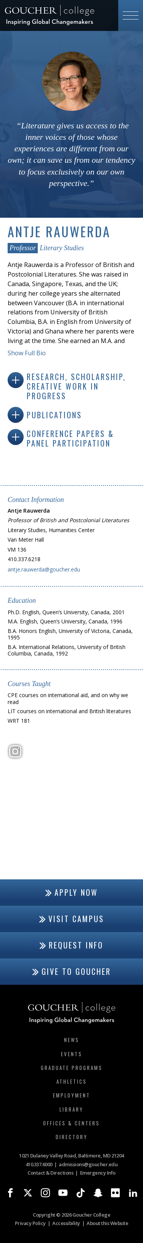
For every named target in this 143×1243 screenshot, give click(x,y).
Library (71, 1109)
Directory (72, 1137)
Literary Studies (62, 248)
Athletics (71, 1081)
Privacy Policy (30, 1223)
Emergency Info (98, 1172)
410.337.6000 (39, 1164)
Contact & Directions (50, 1172)
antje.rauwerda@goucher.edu (44, 569)
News (71, 1040)
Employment (71, 1095)
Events (71, 1054)
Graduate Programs (72, 1067)
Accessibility (66, 1223)
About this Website (107, 1223)
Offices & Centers (71, 1123)
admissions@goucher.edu (88, 1164)
